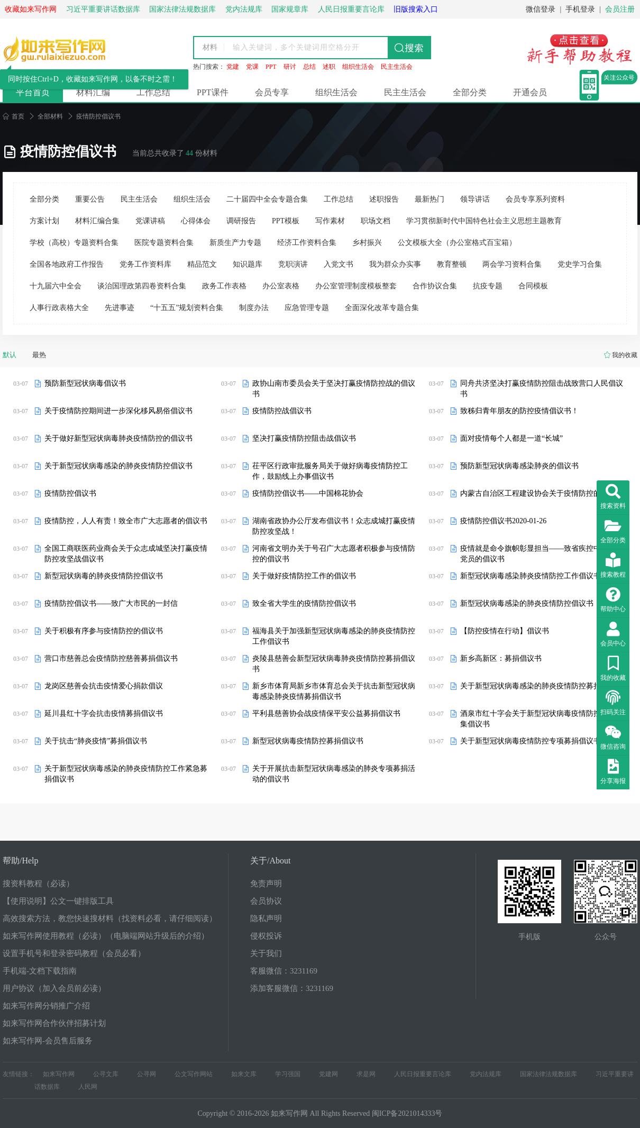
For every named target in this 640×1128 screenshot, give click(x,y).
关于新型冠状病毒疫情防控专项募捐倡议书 (530, 741)
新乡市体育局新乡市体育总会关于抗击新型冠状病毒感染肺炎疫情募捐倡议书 (333, 691)
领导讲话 (475, 199)
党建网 (328, 1074)
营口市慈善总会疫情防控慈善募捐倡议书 (111, 658)
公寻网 (146, 1074)
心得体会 (196, 221)
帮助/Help (21, 860)
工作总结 (153, 92)
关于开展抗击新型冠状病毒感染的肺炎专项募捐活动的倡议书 (333, 774)
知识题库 (247, 264)
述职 (329, 66)
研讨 (290, 66)
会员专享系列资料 (535, 199)
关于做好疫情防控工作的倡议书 (304, 576)
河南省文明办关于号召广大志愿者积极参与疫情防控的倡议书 (333, 553)
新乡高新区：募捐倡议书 (501, 658)
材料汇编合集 (97, 221)
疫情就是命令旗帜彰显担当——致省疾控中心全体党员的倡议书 (541, 553)
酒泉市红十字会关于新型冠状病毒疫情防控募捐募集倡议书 (541, 718)
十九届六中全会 (55, 286)
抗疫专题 (487, 286)
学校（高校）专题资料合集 (74, 243)
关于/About (270, 860)
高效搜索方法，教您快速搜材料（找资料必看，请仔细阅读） (110, 918)
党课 (252, 66)
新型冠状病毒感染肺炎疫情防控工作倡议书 (530, 576)
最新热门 (429, 199)
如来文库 (244, 1074)
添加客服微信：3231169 (291, 988)
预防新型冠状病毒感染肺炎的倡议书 (519, 466)
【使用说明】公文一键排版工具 (58, 901)
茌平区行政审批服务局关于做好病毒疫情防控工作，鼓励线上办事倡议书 (330, 471)
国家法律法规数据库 (548, 1074)
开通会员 (530, 92)
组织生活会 (358, 66)
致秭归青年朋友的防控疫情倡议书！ (519, 411)
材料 (210, 47)
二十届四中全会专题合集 (267, 199)
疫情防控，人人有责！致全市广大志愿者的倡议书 (125, 521)
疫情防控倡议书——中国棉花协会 (307, 493)
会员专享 (272, 92)
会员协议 (266, 901)
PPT (271, 66)
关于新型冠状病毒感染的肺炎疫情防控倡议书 (118, 466)
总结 (309, 66)
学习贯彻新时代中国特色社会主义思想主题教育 (484, 221)
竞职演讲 (293, 264)
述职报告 (384, 199)
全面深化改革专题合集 (382, 308)
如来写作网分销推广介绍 (46, 1006)
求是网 (366, 1074)
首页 (13, 116)
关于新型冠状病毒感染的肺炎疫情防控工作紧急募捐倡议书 (125, 774)
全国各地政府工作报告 (67, 264)
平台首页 (33, 92)
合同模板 (533, 286)
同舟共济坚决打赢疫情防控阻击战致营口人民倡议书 (541, 388)
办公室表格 (280, 286)
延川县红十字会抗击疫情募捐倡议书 (103, 713)
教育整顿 (452, 264)
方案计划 (44, 221)
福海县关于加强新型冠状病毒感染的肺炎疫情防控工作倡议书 (333, 636)
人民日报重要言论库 (422, 1074)
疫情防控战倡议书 (282, 411)
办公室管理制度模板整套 (356, 286)
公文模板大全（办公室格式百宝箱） (457, 243)
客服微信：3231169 (283, 971)
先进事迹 (119, 308)
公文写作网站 (194, 1074)
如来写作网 (59, 1074)
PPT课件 (212, 92)
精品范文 (202, 264)
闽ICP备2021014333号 (407, 1113)
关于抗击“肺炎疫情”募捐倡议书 (95, 741)
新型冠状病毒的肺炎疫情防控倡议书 (103, 576)
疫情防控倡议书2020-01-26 (503, 521)
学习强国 (287, 1074)
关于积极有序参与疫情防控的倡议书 (103, 631)
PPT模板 (285, 221)
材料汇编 (93, 92)
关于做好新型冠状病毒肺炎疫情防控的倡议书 (118, 438)
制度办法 (254, 308)
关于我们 (266, 953)
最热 (39, 355)
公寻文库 (105, 1074)
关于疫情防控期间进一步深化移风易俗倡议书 (118, 411)
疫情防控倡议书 (70, 493)
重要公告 (90, 199)
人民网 (87, 1086)
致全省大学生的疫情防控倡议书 (304, 603)
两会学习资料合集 (512, 264)
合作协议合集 (435, 286)
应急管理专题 (307, 308)
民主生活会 (397, 66)
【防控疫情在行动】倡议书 (504, 631)
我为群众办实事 (395, 264)
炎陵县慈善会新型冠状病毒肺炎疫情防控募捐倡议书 (333, 663)
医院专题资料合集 (164, 243)
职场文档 (375, 221)
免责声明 (266, 883)
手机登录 (580, 9)
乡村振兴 (367, 243)
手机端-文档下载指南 (40, 971)
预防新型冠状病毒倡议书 (85, 383)
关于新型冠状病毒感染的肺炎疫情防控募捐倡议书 (541, 686)
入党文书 (338, 264)
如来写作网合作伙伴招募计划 (54, 1023)
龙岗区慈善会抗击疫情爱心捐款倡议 (103, 686)
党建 (232, 66)
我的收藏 (624, 355)
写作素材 (330, 221)
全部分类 (470, 92)
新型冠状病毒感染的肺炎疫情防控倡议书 (526, 603)
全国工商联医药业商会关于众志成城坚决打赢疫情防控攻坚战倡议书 (125, 553)
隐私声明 (266, 918)
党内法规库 (485, 1074)
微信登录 (540, 9)
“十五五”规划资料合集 (186, 308)
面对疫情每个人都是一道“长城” (511, 438)
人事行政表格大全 (59, 308)
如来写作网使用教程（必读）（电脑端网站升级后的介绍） (106, 936)
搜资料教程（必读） (38, 883)
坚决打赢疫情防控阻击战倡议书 (304, 438)
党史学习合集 (579, 264)
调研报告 (241, 221)
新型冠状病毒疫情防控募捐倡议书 (307, 741)
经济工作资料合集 (306, 243)
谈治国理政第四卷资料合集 (141, 286)
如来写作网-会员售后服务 (48, 1040)
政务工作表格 (224, 286)
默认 (9, 355)
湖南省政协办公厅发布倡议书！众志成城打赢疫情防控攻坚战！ (333, 526)
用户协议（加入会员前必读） (54, 988)
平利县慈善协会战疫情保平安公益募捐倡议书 (326, 713)
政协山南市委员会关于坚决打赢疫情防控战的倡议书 (333, 388)
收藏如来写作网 (31, 9)
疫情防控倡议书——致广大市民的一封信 (111, 603)
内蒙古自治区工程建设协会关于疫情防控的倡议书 (541, 493)
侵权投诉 (266, 936)
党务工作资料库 (145, 264)
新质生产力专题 (235, 243)
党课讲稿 (150, 221)
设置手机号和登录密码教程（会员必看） (74, 953)
